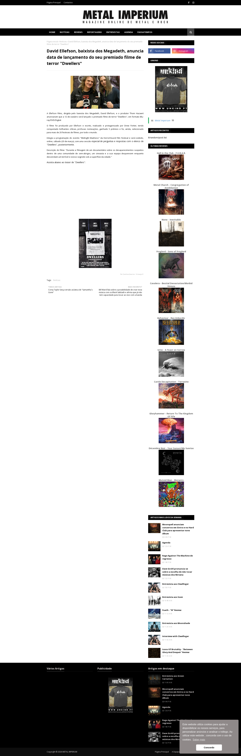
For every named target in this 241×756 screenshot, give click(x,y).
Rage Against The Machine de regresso (177, 557)
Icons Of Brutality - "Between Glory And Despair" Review (177, 651)
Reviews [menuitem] (78, 32)
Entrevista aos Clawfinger (175, 584)
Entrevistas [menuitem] (113, 32)
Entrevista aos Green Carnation (173, 677)
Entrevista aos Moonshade (176, 623)
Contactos (68, 2)
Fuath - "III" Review (171, 610)
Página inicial (52, 41)
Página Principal (54, 2)
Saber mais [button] (199, 739)
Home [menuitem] (52, 32)
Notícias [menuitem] (64, 32)
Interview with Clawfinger (175, 636)
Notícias (63, 41)
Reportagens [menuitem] (94, 32)
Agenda (166, 542)
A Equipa (176, 751)
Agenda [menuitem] (128, 32)
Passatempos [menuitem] (144, 32)
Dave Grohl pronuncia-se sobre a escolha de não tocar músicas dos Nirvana (177, 571)
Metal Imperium (162, 120)
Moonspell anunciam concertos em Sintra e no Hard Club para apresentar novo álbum (178, 529)
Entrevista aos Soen (172, 597)
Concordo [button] (209, 747)
